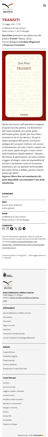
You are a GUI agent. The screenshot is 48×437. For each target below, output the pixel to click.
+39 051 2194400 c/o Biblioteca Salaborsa (24, 297)
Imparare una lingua (10, 424)
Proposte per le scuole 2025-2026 (15, 368)
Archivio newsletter (10, 364)
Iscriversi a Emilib (9, 387)
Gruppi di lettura (9, 352)
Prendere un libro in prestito (13, 399)
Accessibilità (7, 420)
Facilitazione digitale (10, 356)
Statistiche (7, 329)
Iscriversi (6, 383)
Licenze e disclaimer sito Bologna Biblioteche (19, 338)
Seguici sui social (9, 325)
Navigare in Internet (10, 407)
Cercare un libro (8, 395)
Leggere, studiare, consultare (13, 391)
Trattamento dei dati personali (14, 333)
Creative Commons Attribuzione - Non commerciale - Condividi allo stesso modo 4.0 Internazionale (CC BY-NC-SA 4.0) (23, 244)
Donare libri (7, 416)
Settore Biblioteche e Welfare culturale (17, 313)
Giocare (6, 412)
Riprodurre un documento (12, 403)
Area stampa (7, 317)
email (5, 301)
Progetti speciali (8, 360)
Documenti (7, 321)
